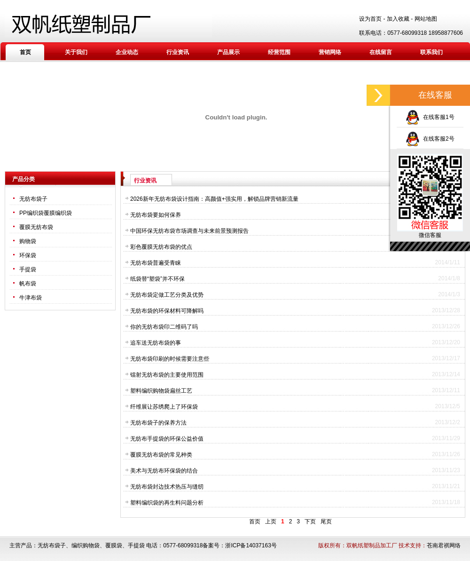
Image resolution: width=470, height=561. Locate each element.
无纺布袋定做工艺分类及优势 (167, 295)
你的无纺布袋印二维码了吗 (164, 327)
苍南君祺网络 (444, 545)
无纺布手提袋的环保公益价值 (167, 438)
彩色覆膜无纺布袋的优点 (161, 247)
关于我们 (76, 52)
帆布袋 (27, 283)
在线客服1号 (430, 117)
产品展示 (228, 52)
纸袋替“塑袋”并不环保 (157, 279)
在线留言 (380, 52)
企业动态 (127, 52)
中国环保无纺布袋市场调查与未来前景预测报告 (189, 231)
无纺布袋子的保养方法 (158, 422)
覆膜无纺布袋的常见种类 (161, 454)
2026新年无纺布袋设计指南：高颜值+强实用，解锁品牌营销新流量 (214, 199)
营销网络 (330, 52)
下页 (310, 521)
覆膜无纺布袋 (36, 227)
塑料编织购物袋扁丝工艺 (161, 390)
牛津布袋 (30, 297)
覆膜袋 (113, 545)
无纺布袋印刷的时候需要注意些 (169, 359)
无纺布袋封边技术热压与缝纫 (167, 486)
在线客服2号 (430, 138)
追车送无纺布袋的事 (155, 343)
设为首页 (370, 19)
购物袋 (27, 241)
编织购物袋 (85, 545)
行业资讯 (177, 52)
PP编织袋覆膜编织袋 (45, 213)
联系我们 (431, 52)
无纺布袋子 (33, 199)
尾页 (326, 521)
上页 (270, 521)
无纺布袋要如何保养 (155, 215)
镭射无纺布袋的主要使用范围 (167, 374)
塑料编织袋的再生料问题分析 (167, 502)
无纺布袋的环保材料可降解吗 (167, 311)
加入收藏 (398, 19)
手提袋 (27, 269)
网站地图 (426, 19)
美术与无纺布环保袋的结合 (164, 470)
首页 (25, 52)
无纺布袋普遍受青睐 (155, 263)
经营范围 (279, 52)
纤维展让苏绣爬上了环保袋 (164, 406)
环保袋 (27, 255)
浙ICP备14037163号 (250, 545)
